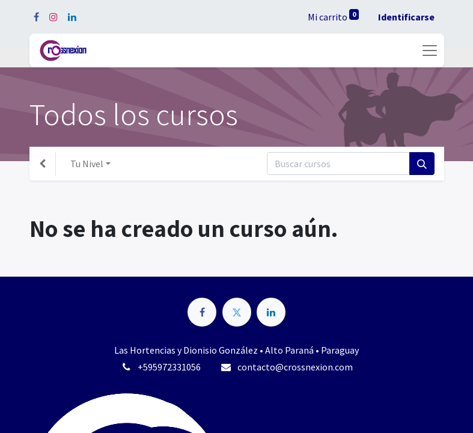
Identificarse (406, 17)
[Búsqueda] (422, 163)
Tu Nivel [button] (86, 164)
